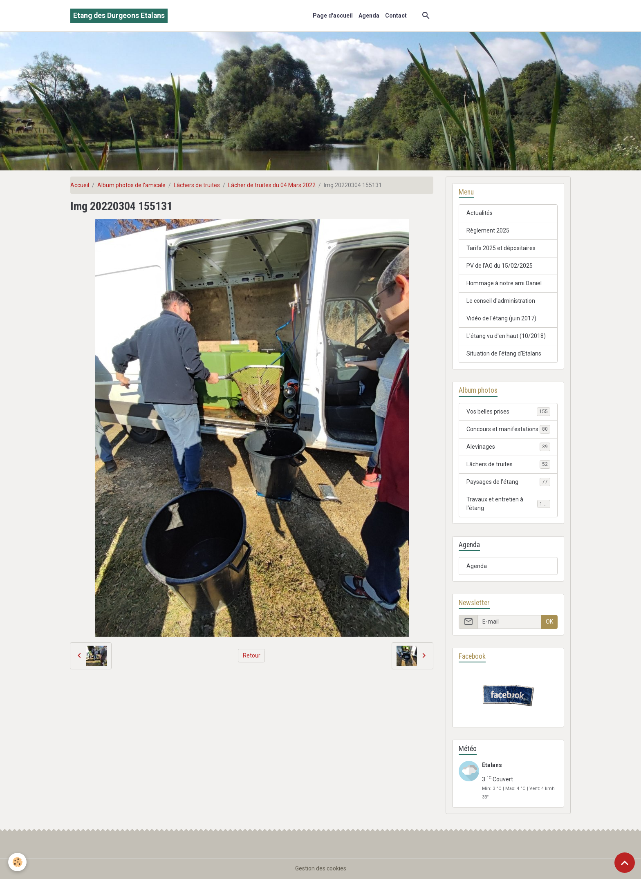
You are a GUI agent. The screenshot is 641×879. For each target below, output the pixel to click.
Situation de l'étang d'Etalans (503, 353)
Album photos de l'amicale (131, 185)
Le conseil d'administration (500, 300)
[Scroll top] (624, 862)
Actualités (479, 213)
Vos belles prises (508, 411)
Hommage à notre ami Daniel (504, 283)
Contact (396, 15)
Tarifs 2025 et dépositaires (501, 248)
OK (549, 621)
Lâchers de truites (197, 185)
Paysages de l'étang (508, 482)
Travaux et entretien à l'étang (508, 503)
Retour (251, 655)
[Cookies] (17, 862)
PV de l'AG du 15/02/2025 (499, 265)
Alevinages (508, 447)
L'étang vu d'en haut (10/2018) (506, 336)
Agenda (369, 15)
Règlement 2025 (487, 230)
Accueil (79, 185)
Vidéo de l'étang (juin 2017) (501, 318)
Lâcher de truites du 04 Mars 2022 (272, 185)
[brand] (119, 16)
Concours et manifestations (508, 429)
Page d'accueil (333, 15)
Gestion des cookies (320, 868)
